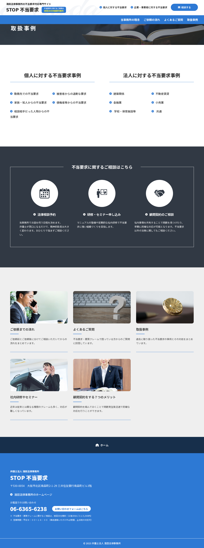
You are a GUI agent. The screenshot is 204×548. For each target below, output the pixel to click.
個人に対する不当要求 (115, 7)
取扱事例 (192, 20)
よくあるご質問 (173, 20)
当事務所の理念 (130, 20)
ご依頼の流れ (152, 20)
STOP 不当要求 (22, 9)
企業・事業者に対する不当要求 (150, 7)
